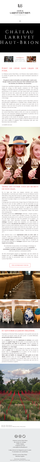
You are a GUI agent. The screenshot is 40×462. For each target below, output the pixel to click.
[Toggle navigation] (20, 21)
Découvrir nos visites (20, 265)
